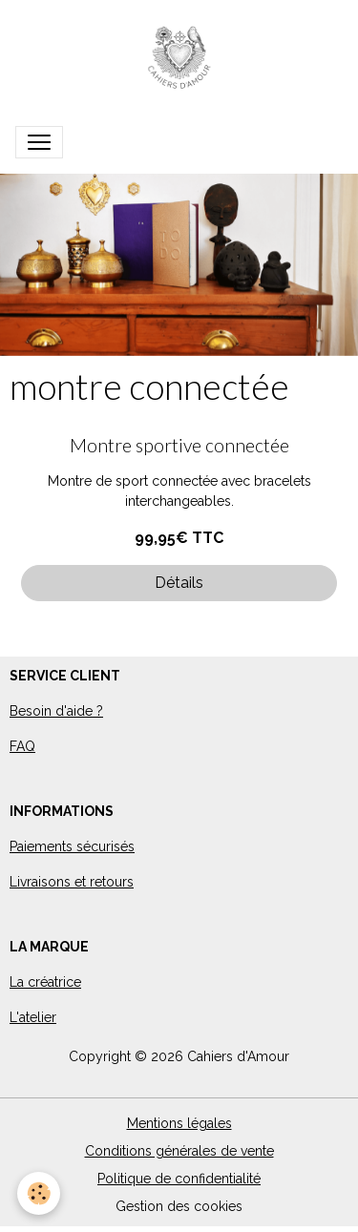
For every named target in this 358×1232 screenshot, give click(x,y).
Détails (179, 583)
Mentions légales (179, 1123)
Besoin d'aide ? (56, 711)
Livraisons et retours (72, 881)
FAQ (22, 746)
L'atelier (33, 1017)
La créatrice (45, 982)
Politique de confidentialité (179, 1178)
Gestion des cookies (179, 1206)
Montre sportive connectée (179, 445)
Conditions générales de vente (179, 1151)
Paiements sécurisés (72, 846)
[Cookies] (38, 1193)
